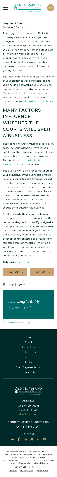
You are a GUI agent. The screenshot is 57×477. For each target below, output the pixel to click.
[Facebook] (18, 439)
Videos (28, 357)
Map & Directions (28, 414)
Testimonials (28, 352)
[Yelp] (38, 439)
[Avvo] (31, 439)
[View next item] (29, 322)
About (28, 342)
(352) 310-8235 (28, 427)
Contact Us (28, 372)
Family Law (28, 347)
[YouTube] (44, 439)
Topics (28, 362)
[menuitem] (13, 471)
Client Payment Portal (28, 367)
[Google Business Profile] (12, 439)
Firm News (24, 262)
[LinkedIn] (25, 439)
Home (28, 337)
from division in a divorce (39, 101)
